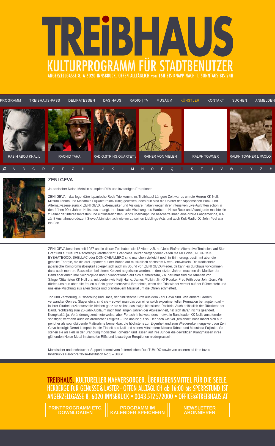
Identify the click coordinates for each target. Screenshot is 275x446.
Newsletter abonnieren (199, 410)
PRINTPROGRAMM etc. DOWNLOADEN (75, 410)
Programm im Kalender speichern (137, 410)
